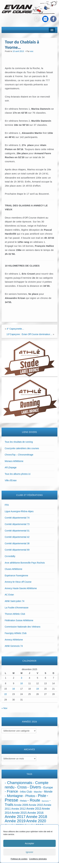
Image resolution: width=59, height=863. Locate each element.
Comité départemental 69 (17, 549)
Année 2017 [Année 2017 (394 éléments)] (15, 817)
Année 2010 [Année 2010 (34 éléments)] (36, 804)
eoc (31, 51)
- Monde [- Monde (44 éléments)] (47, 791)
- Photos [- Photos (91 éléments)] (29, 796)
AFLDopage (11, 467)
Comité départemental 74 (17, 517)
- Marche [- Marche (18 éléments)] (37, 791)
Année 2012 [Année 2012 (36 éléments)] (18, 808)
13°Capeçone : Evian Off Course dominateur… (29, 334)
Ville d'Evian (11, 480)
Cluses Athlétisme (13, 569)
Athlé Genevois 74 (14, 646)
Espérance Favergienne (16, 575)
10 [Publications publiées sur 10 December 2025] (21, 683)
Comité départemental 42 (17, 537)
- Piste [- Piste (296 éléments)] (41, 796)
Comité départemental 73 (17, 524)
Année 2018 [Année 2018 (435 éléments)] (36, 817)
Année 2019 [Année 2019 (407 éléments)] (15, 821)
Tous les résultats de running (19, 442)
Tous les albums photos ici (17, 474)
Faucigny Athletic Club (16, 633)
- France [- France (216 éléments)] (11, 791)
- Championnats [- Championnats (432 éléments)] (18, 783)
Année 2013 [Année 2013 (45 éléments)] (33, 808)
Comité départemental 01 (17, 530)
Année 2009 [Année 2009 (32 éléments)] (21, 804)
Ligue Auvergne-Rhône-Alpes (19, 511)
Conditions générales (38, 859)
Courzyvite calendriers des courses (22, 448)
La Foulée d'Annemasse (16, 607)
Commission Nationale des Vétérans (22, 626)
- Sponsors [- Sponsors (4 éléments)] (45, 801)
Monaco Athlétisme (14, 461)
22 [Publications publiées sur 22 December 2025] (5, 694)
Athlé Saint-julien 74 (14, 601)
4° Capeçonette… (15, 328)
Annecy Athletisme (14, 639)
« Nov (4, 708)
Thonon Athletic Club (15, 614)
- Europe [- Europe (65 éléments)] (47, 787)
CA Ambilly (10, 556)
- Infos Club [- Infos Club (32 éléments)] (25, 791)
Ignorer (29, 852)
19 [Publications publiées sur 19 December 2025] (37, 688)
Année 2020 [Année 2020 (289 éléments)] (36, 821)
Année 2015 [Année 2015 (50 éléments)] (19, 812)
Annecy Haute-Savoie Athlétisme (21, 588)
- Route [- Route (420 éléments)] (33, 800)
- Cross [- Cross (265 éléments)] (21, 787)
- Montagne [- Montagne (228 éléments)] (14, 796)
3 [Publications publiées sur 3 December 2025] (21, 678)
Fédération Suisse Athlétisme (19, 620)
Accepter (29, 843)
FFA (7, 505)
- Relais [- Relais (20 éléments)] (23, 800)
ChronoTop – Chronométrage (19, 454)
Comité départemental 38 (17, 543)
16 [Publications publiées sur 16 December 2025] (13, 688)
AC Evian (9, 594)
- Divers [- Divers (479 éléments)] (34, 787)
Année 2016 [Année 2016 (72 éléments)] (35, 812)
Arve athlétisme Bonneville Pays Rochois (25, 562)
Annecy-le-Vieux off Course (18, 582)
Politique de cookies (19, 859)
